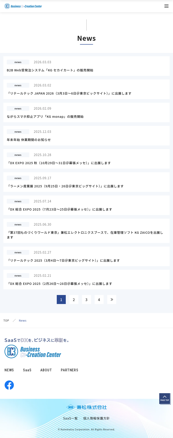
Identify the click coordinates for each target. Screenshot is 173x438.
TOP (6, 320)
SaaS (27, 370)
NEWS (9, 370)
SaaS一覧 (70, 418)
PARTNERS (69, 370)
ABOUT (46, 370)
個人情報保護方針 (96, 418)
